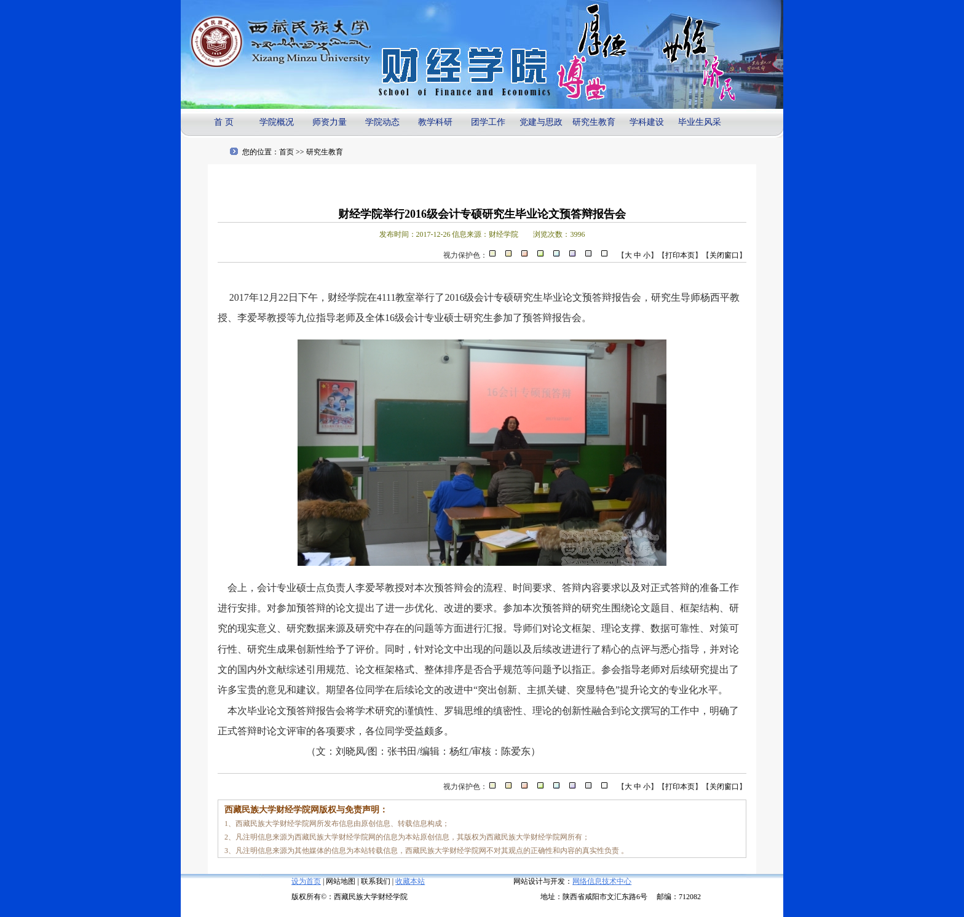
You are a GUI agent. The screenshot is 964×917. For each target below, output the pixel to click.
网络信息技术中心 (601, 881)
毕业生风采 (699, 122)
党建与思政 (541, 122)
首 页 (224, 122)
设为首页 (306, 881)
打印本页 (680, 255)
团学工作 (488, 122)
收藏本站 (410, 881)
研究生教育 (593, 122)
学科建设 (647, 122)
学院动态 (382, 122)
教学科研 (435, 122)
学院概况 (276, 122)
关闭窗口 (724, 255)
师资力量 (329, 122)
